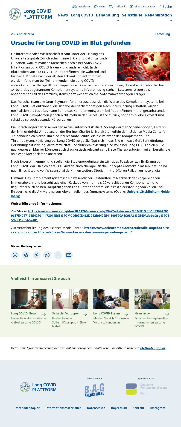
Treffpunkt (120, 6)
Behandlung (107, 15)
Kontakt (138, 408)
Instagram (157, 408)
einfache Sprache (145, 6)
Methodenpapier (152, 348)
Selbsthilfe (132, 15)
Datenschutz (96, 408)
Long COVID (82, 15)
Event (102, 6)
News (63, 15)
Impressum (119, 408)
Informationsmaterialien (63, 408)
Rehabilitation (158, 15)
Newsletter (84, 6)
